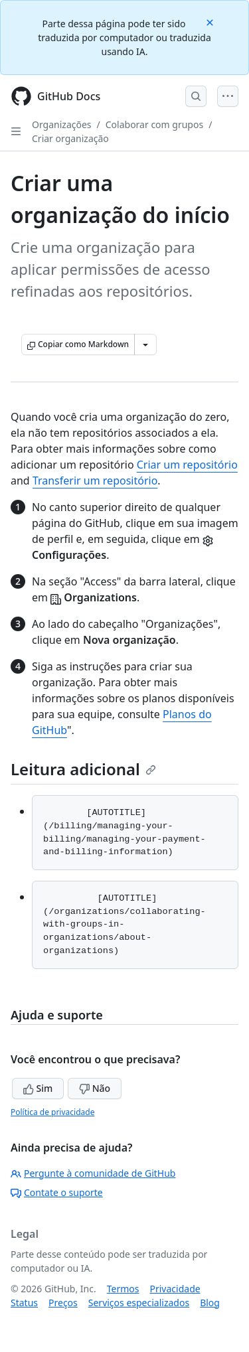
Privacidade (175, 1288)
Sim (37, 1088)
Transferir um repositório (95, 480)
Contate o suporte (57, 1192)
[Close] (211, 21)
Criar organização (70, 138)
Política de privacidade (52, 1112)
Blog (210, 1302)
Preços (63, 1302)
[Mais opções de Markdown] (145, 344)
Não (94, 1088)
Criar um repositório (187, 464)
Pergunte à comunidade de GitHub (93, 1173)
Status (24, 1302)
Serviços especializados (138, 1302)
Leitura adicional (83, 769)
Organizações (62, 124)
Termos (123, 1288)
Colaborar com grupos (154, 124)
